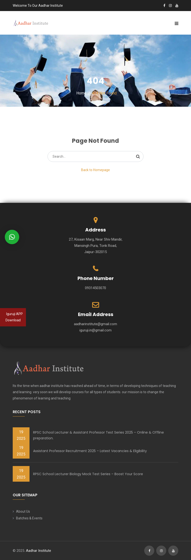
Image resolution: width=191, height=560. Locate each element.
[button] (12, 237)
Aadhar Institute (38, 550)
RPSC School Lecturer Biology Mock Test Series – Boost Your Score (88, 474)
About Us (23, 511)
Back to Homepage (95, 170)
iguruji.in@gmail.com (95, 330)
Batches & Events (29, 518)
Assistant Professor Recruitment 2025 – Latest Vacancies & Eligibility (90, 450)
